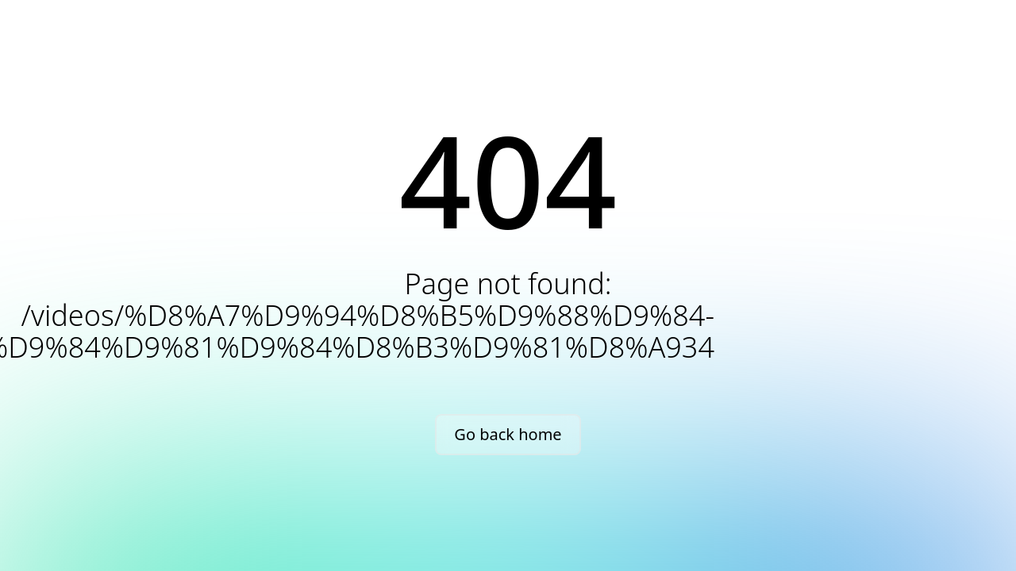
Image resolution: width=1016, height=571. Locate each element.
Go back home (507, 434)
